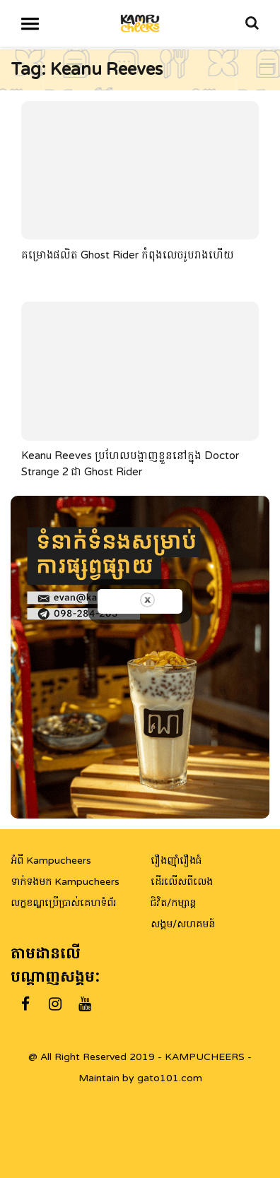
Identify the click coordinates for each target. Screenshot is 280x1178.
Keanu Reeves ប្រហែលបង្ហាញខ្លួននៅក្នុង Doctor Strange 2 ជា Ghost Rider (130, 463)
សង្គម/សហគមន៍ (183, 924)
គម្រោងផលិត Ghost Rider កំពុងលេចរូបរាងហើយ (127, 254)
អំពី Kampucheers (51, 861)
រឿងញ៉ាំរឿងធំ (176, 861)
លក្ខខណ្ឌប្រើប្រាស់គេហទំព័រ (63, 903)
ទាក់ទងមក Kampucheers (65, 882)
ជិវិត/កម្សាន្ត (173, 903)
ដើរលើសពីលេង (182, 882)
